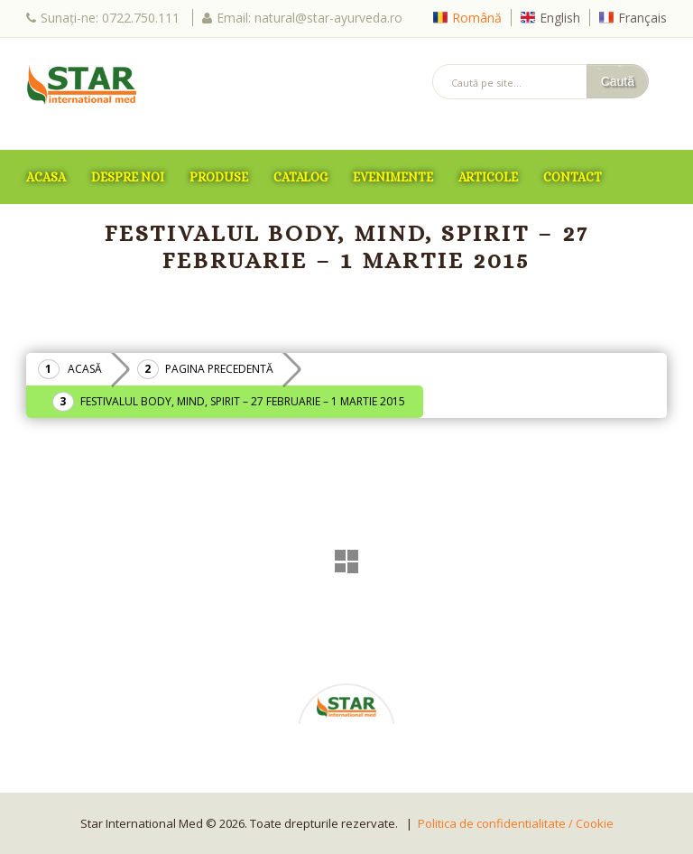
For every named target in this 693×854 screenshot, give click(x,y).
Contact (572, 177)
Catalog (300, 177)
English (560, 17)
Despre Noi (127, 177)
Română (477, 17)
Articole (488, 177)
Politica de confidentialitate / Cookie (516, 823)
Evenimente (393, 177)
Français (642, 17)
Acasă (85, 368)
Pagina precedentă (219, 368)
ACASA (46, 177)
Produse (218, 177)
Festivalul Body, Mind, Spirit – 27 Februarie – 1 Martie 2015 (242, 401)
